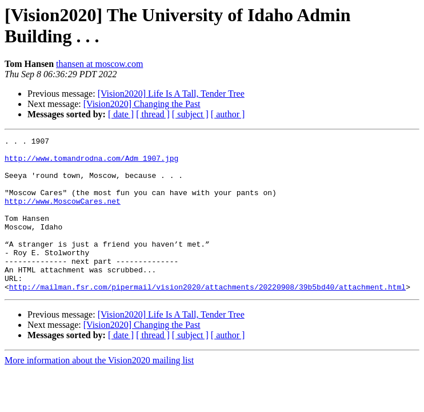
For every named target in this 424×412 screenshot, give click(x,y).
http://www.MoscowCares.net (63, 214)
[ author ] (228, 114)
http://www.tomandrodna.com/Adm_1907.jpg (91, 163)
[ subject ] (190, 114)
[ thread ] (153, 114)
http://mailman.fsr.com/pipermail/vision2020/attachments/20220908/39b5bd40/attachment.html (207, 317)
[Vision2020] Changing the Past (142, 104)
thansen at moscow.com (99, 64)
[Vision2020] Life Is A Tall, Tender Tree (171, 93)
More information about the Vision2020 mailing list (99, 391)
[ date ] (121, 114)
